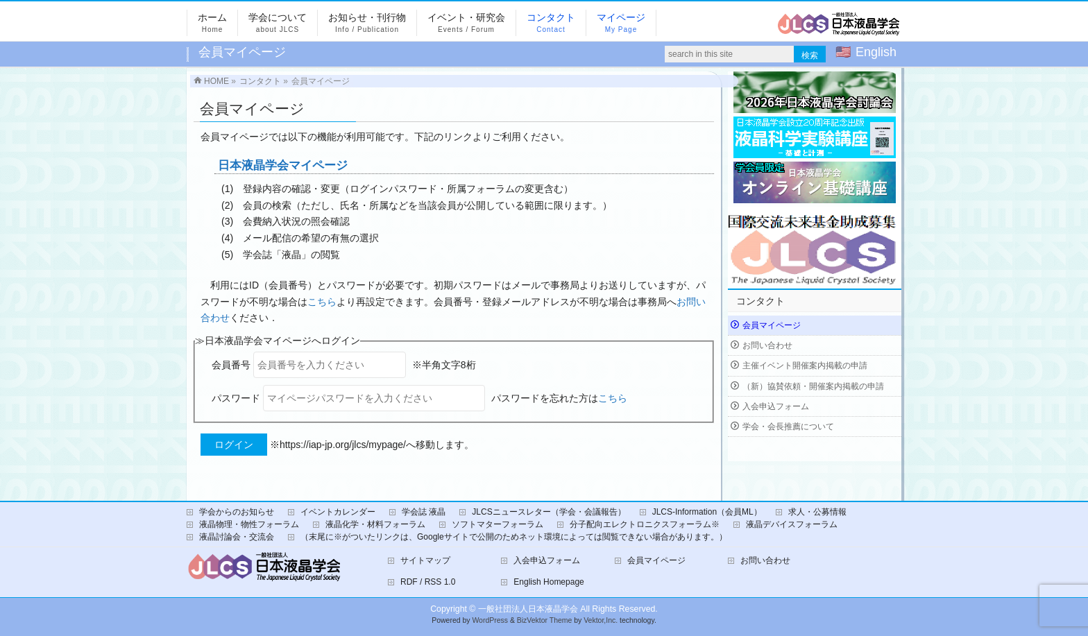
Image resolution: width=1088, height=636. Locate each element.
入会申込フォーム (775, 406)
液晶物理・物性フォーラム (249, 524)
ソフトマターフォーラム (497, 524)
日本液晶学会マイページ (283, 165)
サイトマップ (425, 560)
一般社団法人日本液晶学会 (528, 609)
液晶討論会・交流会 (236, 537)
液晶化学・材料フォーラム (375, 524)
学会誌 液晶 (423, 512)
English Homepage (548, 582)
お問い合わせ (767, 345)
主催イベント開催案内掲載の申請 (804, 365)
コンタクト (760, 301)
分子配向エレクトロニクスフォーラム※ (645, 524)
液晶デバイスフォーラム (792, 524)
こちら (322, 301)
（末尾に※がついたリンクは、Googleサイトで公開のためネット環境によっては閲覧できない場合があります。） (513, 537)
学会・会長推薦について (788, 426)
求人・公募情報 (817, 512)
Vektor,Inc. (601, 620)
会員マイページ (771, 325)
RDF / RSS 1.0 (427, 582)
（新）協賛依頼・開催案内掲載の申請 (813, 386)
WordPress (490, 620)
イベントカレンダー (337, 512)
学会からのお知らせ (236, 512)
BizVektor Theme (544, 620)
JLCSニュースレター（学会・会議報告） (548, 512)
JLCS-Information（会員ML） (707, 512)
